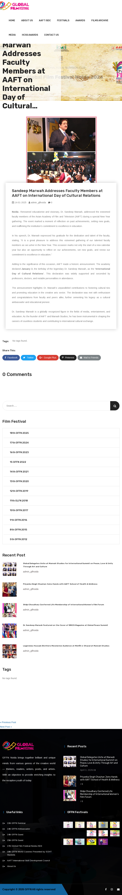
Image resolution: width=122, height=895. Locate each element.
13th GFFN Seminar (16, 823)
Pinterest (68, 357)
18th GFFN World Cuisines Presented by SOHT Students (29, 853)
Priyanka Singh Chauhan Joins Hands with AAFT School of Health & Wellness (60, 584)
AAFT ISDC (45, 20)
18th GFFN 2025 (19, 433)
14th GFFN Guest (15, 834)
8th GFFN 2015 (18, 529)
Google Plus (47, 357)
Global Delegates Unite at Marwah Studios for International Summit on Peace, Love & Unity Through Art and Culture (99, 761)
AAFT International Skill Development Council (28, 860)
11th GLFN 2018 (19, 500)
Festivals (63, 20)
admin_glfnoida (37, 202)
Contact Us (51, 35)
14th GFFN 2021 (19, 471)
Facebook (11, 357)
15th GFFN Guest (15, 840)
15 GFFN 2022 (18, 462)
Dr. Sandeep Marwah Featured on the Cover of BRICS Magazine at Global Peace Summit (65, 625)
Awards (80, 20)
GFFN (28, 889)
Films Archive (99, 20)
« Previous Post (8, 722)
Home (12, 20)
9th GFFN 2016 (18, 520)
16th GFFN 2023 (19, 452)
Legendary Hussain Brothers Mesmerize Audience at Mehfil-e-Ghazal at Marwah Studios (66, 646)
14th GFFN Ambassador (18, 829)
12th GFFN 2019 (19, 491)
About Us (27, 20)
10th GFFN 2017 (19, 510)
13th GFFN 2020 (19, 481)
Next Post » (6, 726)
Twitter (28, 357)
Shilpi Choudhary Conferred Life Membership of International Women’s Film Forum (63, 604)
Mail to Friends (89, 357)
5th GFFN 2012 (18, 539)
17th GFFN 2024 (19, 442)
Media (12, 35)
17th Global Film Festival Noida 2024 (24, 846)
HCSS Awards (30, 35)
